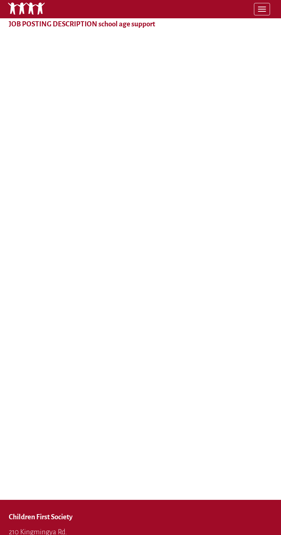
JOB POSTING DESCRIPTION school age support (82, 24)
